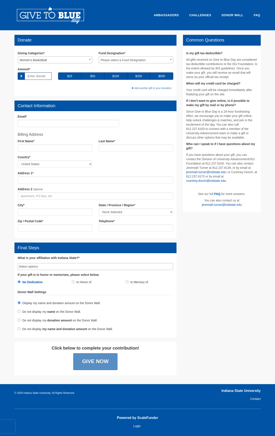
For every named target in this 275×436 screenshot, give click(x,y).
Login (137, 426)
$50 (92, 76)
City (21, 205)
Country (24, 157)
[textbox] (136, 60)
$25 (69, 76)
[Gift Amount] (38, 76)
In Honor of (81, 282)
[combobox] (55, 59)
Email (22, 116)
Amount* (24, 69)
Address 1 (25, 173)
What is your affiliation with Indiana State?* (49, 258)
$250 (138, 76)
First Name (26, 141)
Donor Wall (232, 15)
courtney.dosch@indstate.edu (206, 180)
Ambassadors (166, 15)
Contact (255, 399)
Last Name (107, 141)
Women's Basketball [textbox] (33, 60)
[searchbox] (95, 266)
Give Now (95, 361)
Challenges (200, 15)
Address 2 (25, 189)
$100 (115, 76)
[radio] (41, 283)
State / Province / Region (117, 205)
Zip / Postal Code (30, 221)
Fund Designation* (112, 53)
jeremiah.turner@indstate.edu (206, 172)
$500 (161, 76)
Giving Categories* (31, 53)
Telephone (107, 221)
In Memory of (137, 282)
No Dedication (30, 282)
